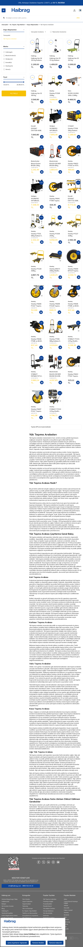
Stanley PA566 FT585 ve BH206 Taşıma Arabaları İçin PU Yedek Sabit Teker (36, 340)
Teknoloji (25, 906)
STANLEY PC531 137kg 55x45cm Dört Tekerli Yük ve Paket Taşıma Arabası (74, 340)
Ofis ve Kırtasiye (27, 908)
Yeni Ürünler (26, 899)
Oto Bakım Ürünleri (49, 908)
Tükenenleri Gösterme (58, 32)
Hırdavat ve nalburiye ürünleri (51, 528)
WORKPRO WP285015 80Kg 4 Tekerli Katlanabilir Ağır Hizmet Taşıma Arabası (55, 129)
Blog (3, 908)
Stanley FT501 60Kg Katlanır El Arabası (36, 235)
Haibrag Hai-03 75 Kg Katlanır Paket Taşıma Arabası (54, 59)
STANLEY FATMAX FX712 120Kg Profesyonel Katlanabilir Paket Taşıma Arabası (36, 375)
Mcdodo (66, 915)
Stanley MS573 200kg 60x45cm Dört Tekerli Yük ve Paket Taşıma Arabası (55, 270)
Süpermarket (26, 904)
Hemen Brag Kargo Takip (10, 899)
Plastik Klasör (47, 906)
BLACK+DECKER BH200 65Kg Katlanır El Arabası (55, 165)
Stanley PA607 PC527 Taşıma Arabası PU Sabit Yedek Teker (36, 410)
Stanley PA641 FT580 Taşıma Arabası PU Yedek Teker (54, 200)
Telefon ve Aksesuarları (29, 913)
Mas (65, 917)
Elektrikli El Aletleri (48, 918)
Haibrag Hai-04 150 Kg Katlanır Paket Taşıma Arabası (36, 59)
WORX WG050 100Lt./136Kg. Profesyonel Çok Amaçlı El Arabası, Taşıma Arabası (73, 94)
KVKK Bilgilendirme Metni (10, 915)
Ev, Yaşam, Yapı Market (17, 24)
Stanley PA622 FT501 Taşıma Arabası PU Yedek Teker (73, 375)
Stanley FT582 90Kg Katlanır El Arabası (55, 340)
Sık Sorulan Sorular (8, 906)
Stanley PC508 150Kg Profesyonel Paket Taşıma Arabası (54, 94)
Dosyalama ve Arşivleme (30, 915)
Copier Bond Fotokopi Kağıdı (71, 902)
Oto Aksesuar (26, 918)
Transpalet (6, 35)
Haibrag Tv (5, 911)
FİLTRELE (14, 94)
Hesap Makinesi (48, 911)
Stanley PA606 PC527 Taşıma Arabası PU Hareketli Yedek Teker (36, 305)
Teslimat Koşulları (7, 913)
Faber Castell (68, 910)
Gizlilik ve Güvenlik (7, 918)
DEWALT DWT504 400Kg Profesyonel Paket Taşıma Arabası (36, 129)
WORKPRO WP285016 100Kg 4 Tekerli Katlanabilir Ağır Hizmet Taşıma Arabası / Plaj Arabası (36, 200)
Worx (6, 69)
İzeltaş (66, 924)
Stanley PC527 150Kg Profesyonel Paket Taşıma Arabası (73, 235)
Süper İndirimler (27, 901)
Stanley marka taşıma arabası (66, 702)
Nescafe (66, 908)
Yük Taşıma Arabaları (10, 39)
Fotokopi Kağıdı (48, 901)
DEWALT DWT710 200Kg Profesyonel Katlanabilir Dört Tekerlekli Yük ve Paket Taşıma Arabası (73, 200)
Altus (65, 899)
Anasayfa (5, 24)
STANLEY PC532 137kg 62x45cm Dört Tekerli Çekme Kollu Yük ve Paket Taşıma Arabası (55, 410)
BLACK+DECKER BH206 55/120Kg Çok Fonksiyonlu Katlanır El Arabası (55, 375)
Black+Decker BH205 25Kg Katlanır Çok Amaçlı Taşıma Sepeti (36, 165)
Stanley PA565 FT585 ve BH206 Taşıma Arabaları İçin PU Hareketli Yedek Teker (73, 305)
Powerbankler (47, 904)
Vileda (66, 905)
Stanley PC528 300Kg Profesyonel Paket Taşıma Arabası (36, 270)
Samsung (67, 922)
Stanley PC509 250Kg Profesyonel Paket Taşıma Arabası (54, 235)
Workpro (8, 59)
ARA (78, 18)
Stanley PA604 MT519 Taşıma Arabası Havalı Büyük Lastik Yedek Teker (73, 270)
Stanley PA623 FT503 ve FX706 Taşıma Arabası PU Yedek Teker (73, 165)
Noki (65, 926)
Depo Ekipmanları (32, 24)
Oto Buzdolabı (47, 913)
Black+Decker (9, 55)
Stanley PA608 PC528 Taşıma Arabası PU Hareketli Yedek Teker (55, 305)
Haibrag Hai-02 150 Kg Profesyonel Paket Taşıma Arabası (73, 59)
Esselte (66, 929)
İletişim (4, 904)
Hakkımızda (5, 901)
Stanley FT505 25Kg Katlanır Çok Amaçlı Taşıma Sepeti (73, 129)
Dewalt (7, 62)
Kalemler (46, 915)
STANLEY (71, 126)
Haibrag (7, 52)
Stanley (8, 66)
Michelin (66, 919)
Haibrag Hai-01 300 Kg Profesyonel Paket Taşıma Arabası (36, 94)
